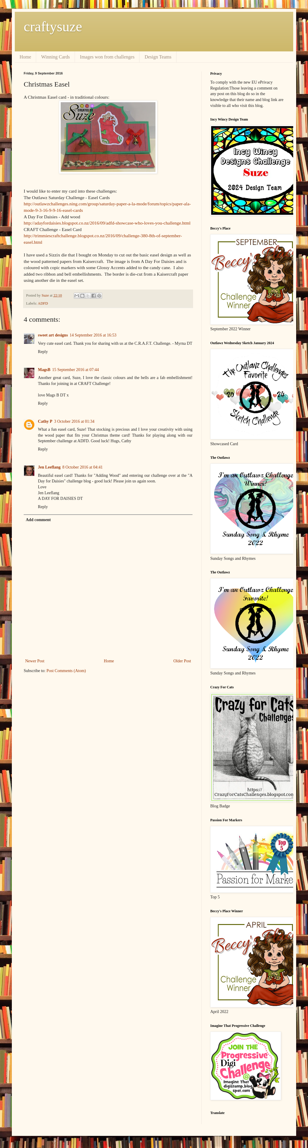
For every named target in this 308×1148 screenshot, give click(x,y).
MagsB (44, 370)
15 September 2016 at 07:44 (75, 370)
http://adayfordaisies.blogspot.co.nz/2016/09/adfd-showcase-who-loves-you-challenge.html (107, 222)
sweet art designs (53, 335)
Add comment (38, 520)
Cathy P (45, 421)
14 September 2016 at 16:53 (93, 335)
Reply (43, 351)
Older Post (182, 661)
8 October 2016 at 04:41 (82, 467)
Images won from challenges (107, 56)
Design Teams (158, 56)
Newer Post (34, 661)
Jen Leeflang (49, 467)
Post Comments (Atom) (66, 671)
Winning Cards (55, 56)
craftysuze (53, 26)
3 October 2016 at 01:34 (74, 421)
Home (25, 56)
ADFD (43, 303)
